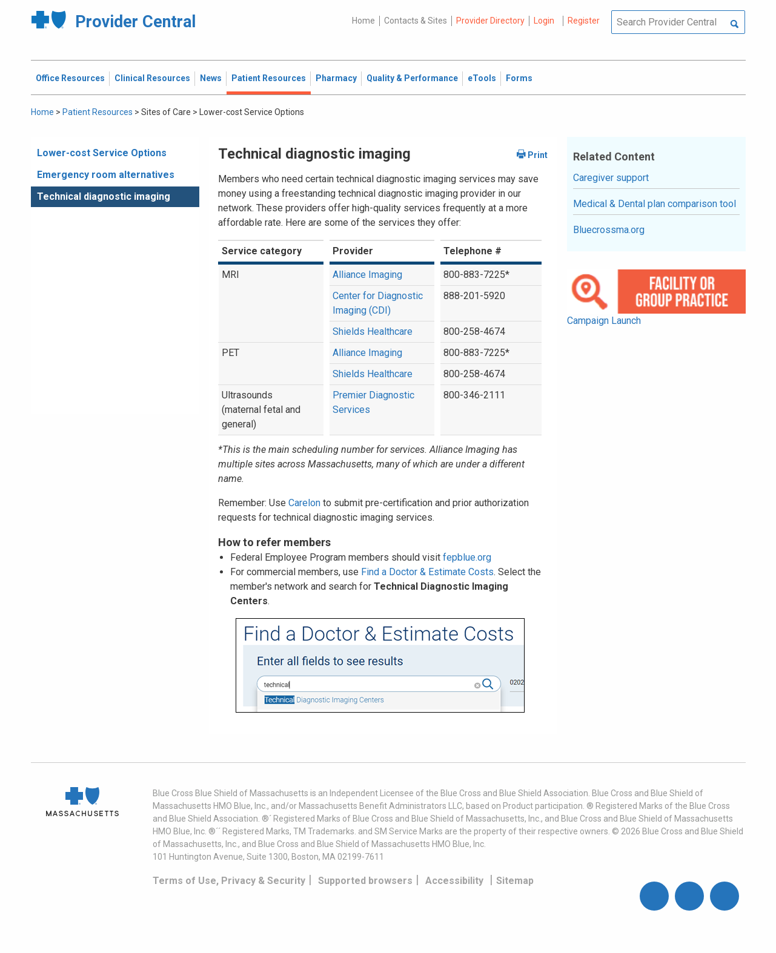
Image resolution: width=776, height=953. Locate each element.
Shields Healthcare (373, 331)
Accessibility (454, 880)
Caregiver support (611, 177)
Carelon (304, 503)
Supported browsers (365, 880)
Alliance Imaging (367, 274)
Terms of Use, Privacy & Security (229, 880)
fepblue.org (467, 557)
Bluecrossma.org (609, 230)
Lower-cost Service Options (102, 153)
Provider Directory (490, 20)
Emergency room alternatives (105, 174)
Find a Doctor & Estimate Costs (427, 572)
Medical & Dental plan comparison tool (654, 203)
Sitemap (515, 880)
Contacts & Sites (415, 20)
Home (363, 20)
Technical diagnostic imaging (103, 196)
